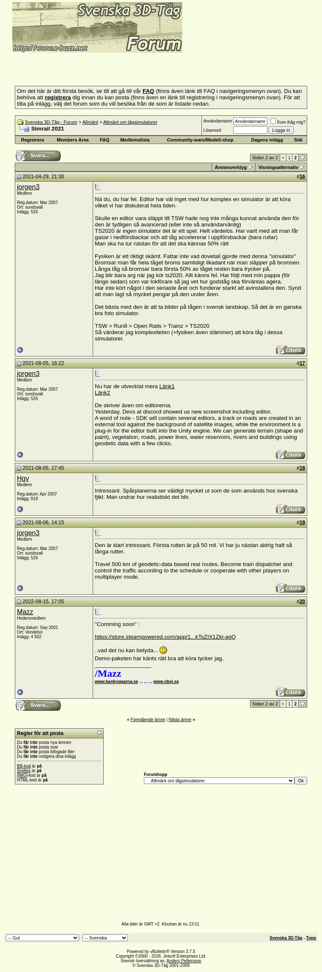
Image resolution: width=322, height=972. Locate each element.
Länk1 (167, 386)
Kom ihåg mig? (287, 122)
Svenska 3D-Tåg (286, 938)
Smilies (23, 770)
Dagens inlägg (267, 139)
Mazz (25, 611)
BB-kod (24, 766)
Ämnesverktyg (231, 167)
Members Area (72, 139)
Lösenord (212, 130)
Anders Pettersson (184, 960)
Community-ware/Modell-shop (200, 139)
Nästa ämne (179, 719)
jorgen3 (28, 187)
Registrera (32, 139)
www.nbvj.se (166, 681)
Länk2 (102, 392)
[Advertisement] (103, 66)
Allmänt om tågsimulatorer (130, 122)
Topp (311, 938)
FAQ (105, 139)
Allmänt (90, 122)
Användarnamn (217, 121)
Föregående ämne (148, 719)
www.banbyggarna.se (116, 681)
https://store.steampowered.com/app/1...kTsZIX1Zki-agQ (165, 637)
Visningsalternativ (278, 167)
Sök (298, 139)
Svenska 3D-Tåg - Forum (51, 122)
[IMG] (22, 775)
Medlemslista (134, 139)
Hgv (23, 478)
